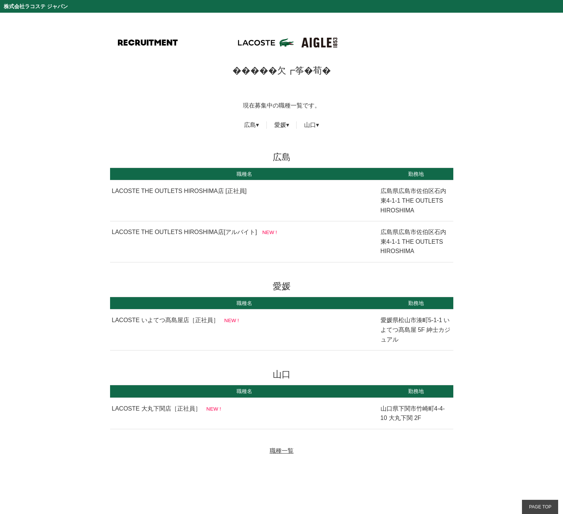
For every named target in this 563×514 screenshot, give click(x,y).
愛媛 (280, 125)
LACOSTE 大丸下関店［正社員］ (156, 408)
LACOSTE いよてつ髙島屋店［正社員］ (165, 320)
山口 (310, 125)
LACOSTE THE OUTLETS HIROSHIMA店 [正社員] (179, 191)
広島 (250, 125)
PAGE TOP (540, 507)
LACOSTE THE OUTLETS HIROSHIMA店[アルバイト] (184, 232)
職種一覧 (282, 451)
